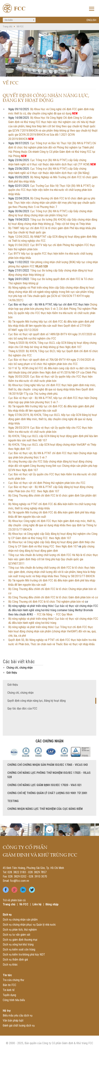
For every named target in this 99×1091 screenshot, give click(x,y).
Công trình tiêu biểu (14, 1000)
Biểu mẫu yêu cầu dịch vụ (17, 1015)
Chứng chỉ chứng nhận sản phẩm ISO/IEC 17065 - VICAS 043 (47, 765)
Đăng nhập (52, 904)
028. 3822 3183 (17, 872)
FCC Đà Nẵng (44, 614)
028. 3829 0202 (17, 876)
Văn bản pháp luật (13, 1020)
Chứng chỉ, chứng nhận (19, 667)
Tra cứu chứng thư (13, 980)
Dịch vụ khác (10, 964)
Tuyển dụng (9, 995)
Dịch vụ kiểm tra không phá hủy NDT (24, 954)
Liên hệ (36, 904)
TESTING (13, 801)
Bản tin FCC (9, 985)
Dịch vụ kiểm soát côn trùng (19, 949)
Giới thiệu (11, 672)
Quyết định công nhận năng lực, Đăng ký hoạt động (36, 700)
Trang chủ (7, 26)
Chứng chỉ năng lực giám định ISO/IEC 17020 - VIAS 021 (44, 785)
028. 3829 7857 (37, 872)
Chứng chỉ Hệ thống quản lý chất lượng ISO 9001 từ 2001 (47, 793)
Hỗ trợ (7, 1010)
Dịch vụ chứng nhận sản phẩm (20, 919)
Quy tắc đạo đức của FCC (22, 708)
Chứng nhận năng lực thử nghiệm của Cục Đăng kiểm (45, 809)
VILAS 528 (41, 266)
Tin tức (7, 975)
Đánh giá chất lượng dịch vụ (19, 1025)
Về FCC (20, 26)
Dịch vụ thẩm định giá (15, 959)
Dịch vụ (7, 914)
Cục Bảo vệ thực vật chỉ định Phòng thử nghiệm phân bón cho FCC (46, 483)
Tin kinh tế (9, 990)
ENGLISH (91, 20)
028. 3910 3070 (38, 876)
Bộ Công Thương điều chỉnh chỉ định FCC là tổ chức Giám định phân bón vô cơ (53, 597)
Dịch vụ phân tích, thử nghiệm (20, 929)
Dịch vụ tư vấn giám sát (16, 934)
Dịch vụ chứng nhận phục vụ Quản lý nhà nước (29, 924)
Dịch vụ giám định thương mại (20, 939)
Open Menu (91, 9)
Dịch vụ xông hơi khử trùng (18, 944)
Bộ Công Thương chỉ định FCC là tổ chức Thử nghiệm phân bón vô (46, 601)
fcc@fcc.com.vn (19, 881)
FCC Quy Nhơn (64, 614)
